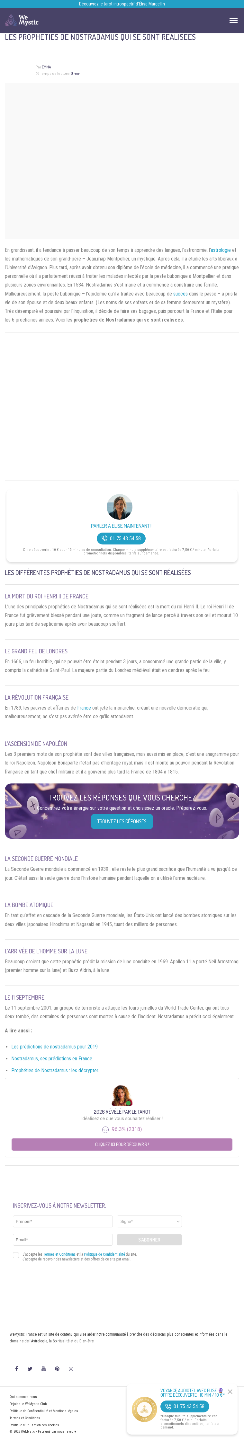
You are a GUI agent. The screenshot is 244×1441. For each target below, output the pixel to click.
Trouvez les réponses (122, 821)
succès (180, 294)
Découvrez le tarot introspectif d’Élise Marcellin (122, 3)
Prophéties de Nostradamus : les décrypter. (55, 1070)
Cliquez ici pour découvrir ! (122, 1144)
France (84, 708)
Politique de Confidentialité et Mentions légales (44, 1411)
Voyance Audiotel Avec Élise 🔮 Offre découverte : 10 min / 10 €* (192, 1392)
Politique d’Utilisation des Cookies (34, 1425)
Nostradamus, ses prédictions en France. (52, 1059)
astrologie (221, 250)
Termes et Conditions (25, 1418)
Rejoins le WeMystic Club (28, 1404)
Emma (46, 67)
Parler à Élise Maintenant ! (121, 526)
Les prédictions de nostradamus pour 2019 (54, 1047)
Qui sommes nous (23, 1397)
